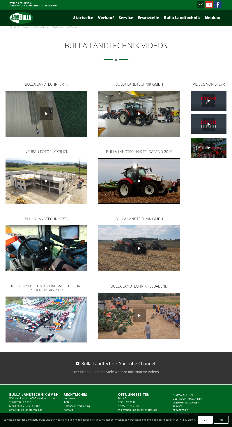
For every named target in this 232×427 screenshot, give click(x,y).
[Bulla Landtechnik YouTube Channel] (116, 368)
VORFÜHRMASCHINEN (186, 402)
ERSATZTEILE (180, 410)
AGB (66, 402)
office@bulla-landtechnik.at (25, 410)
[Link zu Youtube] (209, 4)
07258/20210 (49, 5)
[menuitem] (83, 17)
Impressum (70, 398)
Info (221, 419)
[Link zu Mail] (200, 4)
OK (205, 419)
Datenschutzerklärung (77, 406)
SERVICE (177, 406)
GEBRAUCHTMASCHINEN (188, 398)
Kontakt (68, 410)
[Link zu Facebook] (217, 4)
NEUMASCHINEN (183, 394)
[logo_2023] (21, 17)
